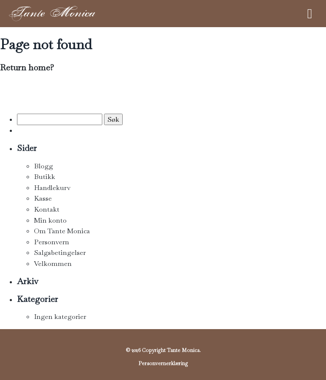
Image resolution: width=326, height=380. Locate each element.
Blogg (43, 166)
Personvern (51, 242)
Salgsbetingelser (60, 252)
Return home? (27, 67)
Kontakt (46, 209)
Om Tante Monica (62, 230)
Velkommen (53, 263)
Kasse (43, 198)
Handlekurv (52, 187)
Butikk (44, 176)
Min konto (50, 220)
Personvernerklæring (163, 363)
